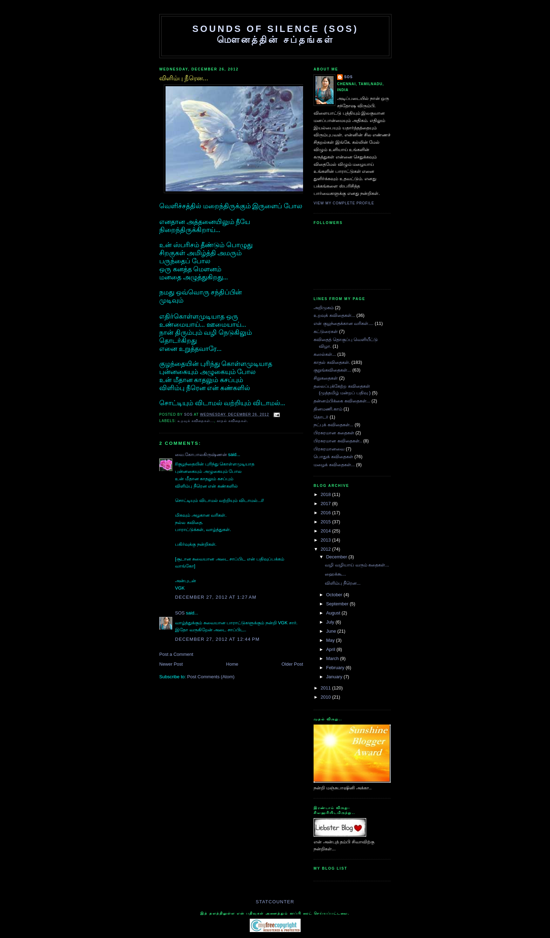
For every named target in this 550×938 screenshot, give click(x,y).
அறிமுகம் (324, 307)
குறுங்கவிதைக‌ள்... (332, 370)
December (337, 556)
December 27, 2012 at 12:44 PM (217, 639)
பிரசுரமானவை (329, 448)
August (334, 613)
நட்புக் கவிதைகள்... (333, 424)
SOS (189, 414)
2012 (326, 549)
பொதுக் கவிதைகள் (333, 456)
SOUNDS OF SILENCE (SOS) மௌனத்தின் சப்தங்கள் (275, 34)
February (336, 667)
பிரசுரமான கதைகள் (334, 432)
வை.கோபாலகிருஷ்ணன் (201, 454)
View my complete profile (344, 203)
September (338, 603)
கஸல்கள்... (325, 354)
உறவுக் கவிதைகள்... (195, 421)
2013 (326, 540)
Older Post (292, 664)
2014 (326, 530)
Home (232, 664)
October (335, 594)
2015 (326, 521)
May (331, 640)
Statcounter (275, 901)
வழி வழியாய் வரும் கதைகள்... (357, 564)
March (333, 658)
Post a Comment (176, 654)
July (331, 622)
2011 (326, 688)
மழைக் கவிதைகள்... (334, 464)
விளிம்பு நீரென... (342, 583)
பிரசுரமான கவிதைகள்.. (338, 440)
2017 (326, 503)
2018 (326, 494)
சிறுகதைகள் (326, 378)
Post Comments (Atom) (211, 676)
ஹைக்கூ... (335, 574)
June (331, 631)
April (331, 649)
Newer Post (171, 664)
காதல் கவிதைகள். (232, 421)
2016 (326, 512)
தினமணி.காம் (328, 409)
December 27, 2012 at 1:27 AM (215, 597)
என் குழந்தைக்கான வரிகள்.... (344, 323)
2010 (326, 697)
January (335, 676)
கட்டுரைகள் (326, 331)
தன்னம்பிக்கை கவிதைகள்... (342, 400)
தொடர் (321, 417)
